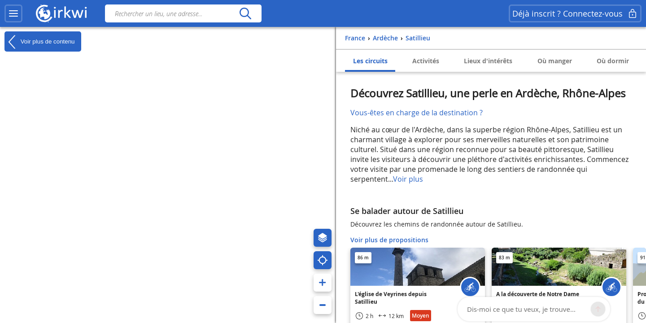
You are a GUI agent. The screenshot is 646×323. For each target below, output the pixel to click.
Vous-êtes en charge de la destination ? (416, 113)
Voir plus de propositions (389, 240)
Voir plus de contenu (39, 42)
